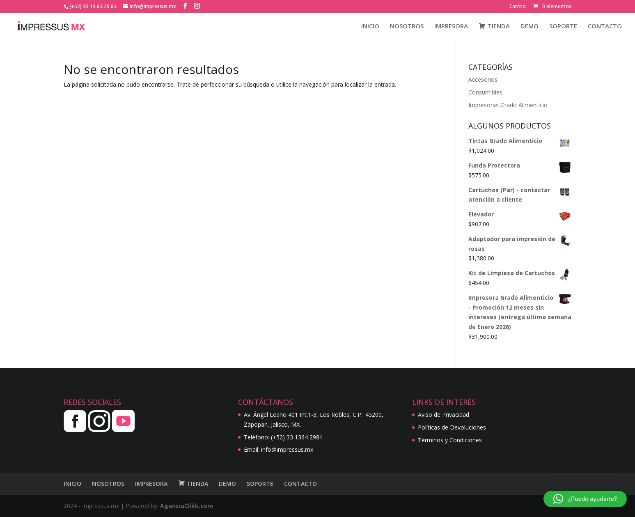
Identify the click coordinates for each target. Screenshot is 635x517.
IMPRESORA (451, 26)
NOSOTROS (407, 26)
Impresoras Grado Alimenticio (508, 105)
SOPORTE (563, 26)
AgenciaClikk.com (186, 506)
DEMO (529, 26)
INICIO (370, 26)
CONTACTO (605, 26)
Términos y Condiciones (450, 440)
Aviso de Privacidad (443, 414)
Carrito (517, 7)
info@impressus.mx (287, 449)
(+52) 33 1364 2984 (297, 437)
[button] (585, 499)
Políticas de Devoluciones (452, 427)
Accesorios (482, 79)
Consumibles (485, 92)
